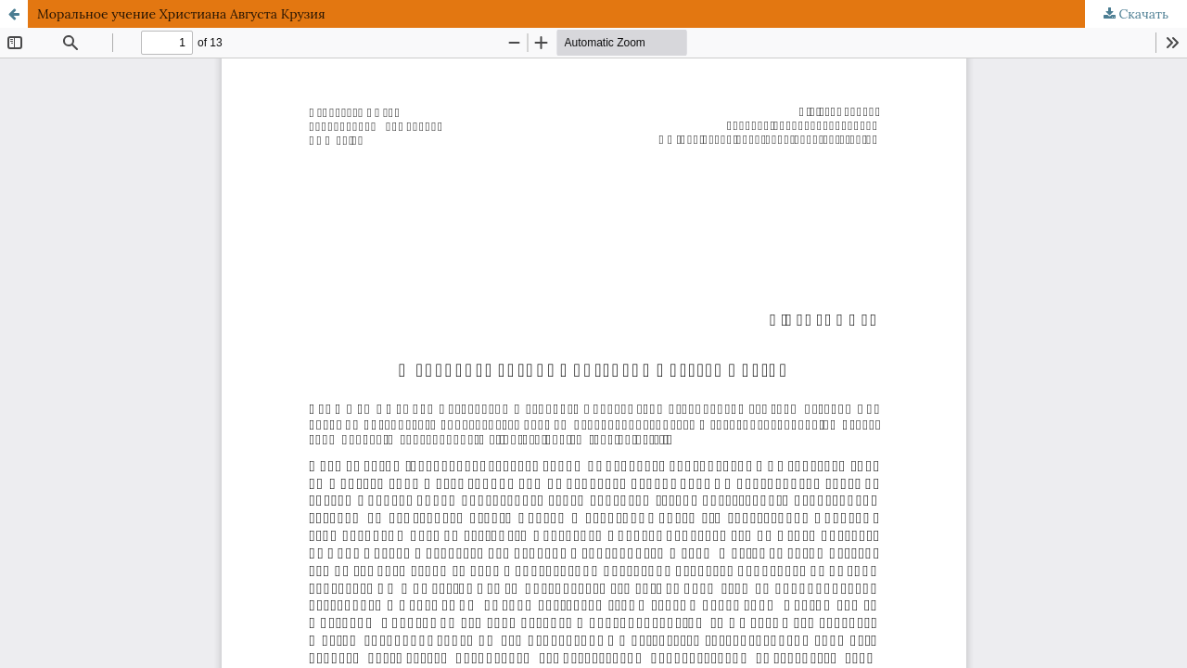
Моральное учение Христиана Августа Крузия (181, 14)
